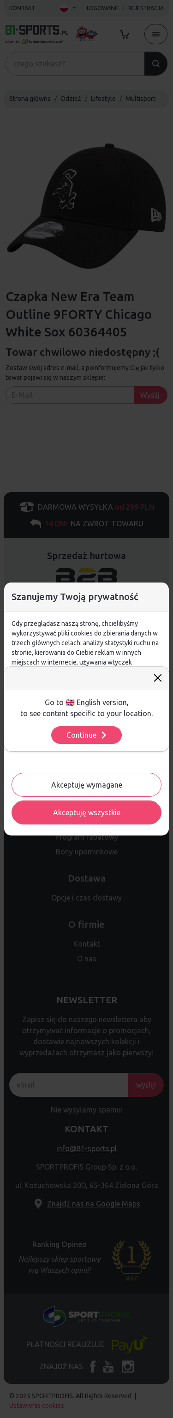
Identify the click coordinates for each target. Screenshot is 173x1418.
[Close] (157, 678)
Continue (86, 735)
